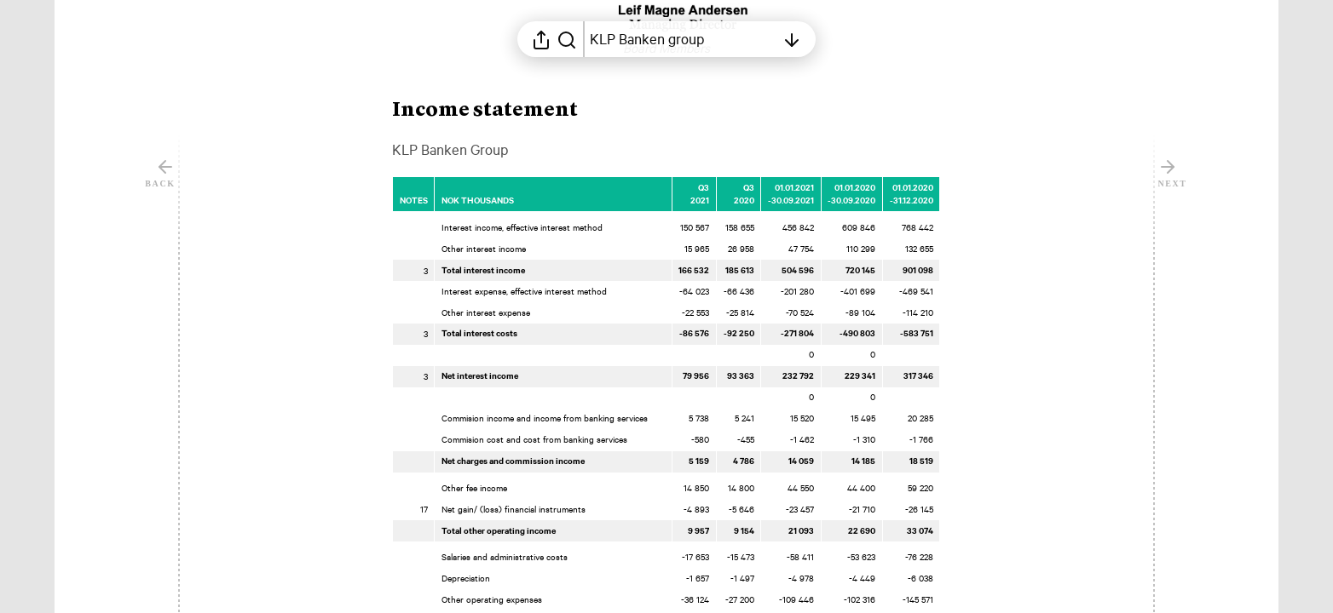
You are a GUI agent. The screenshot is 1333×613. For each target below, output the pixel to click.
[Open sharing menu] (541, 39)
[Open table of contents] (683, 39)
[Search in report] (567, 39)
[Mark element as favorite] (958, 187)
